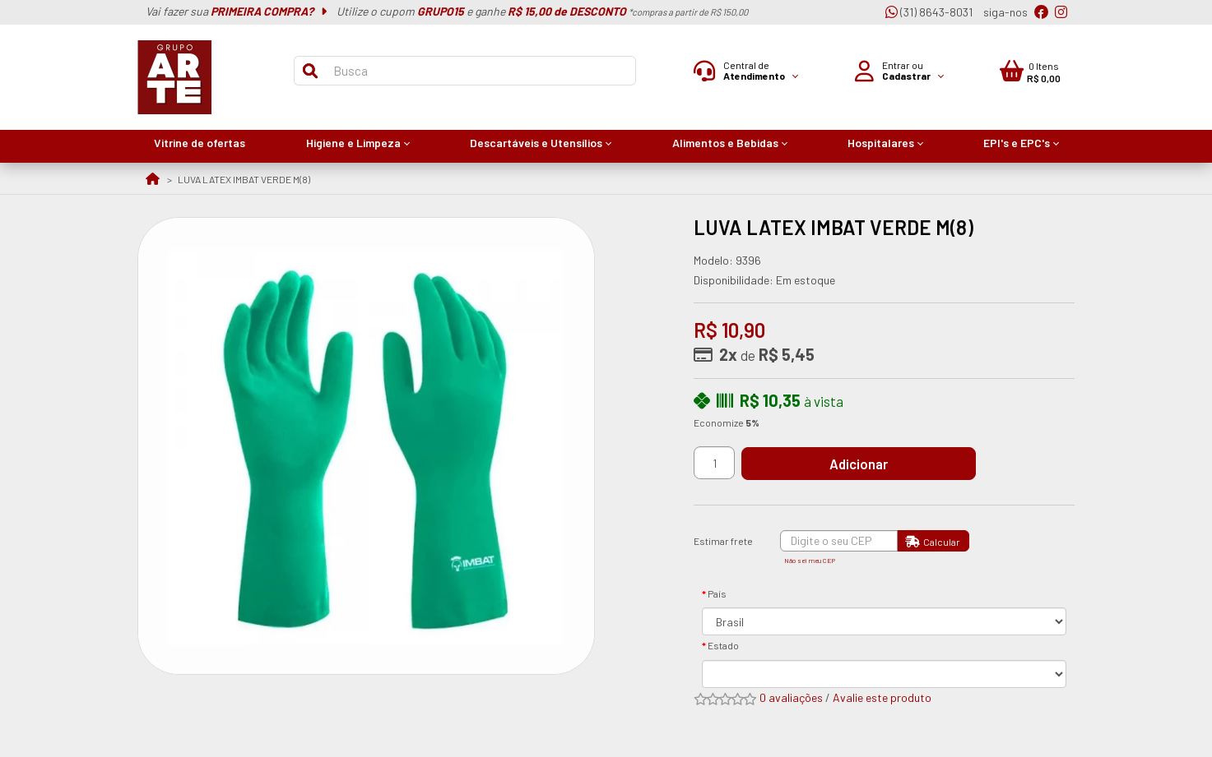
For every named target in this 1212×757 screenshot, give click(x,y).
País (717, 593)
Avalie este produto (882, 697)
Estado (723, 645)
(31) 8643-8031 (929, 12)
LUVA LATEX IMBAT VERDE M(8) (244, 179)
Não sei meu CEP (809, 560)
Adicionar (865, 463)
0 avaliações (791, 697)
